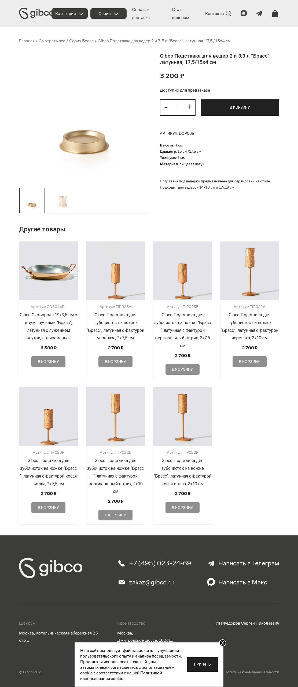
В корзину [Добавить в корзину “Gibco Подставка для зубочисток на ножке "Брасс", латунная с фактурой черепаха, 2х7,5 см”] (115, 361)
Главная (27, 41)
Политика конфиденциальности (252, 672)
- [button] (166, 106)
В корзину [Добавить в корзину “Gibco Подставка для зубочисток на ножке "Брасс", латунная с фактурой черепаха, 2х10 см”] (249, 361)
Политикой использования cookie (121, 675)
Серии (104, 13)
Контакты (214, 13)
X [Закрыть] (222, 642)
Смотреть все (52, 41)
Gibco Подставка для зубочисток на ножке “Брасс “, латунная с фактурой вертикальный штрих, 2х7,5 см (182, 330)
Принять (202, 664)
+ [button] (189, 106)
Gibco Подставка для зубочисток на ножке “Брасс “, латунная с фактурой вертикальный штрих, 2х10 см (115, 476)
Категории (65, 13)
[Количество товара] (177, 107)
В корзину (240, 107)
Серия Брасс (81, 41)
